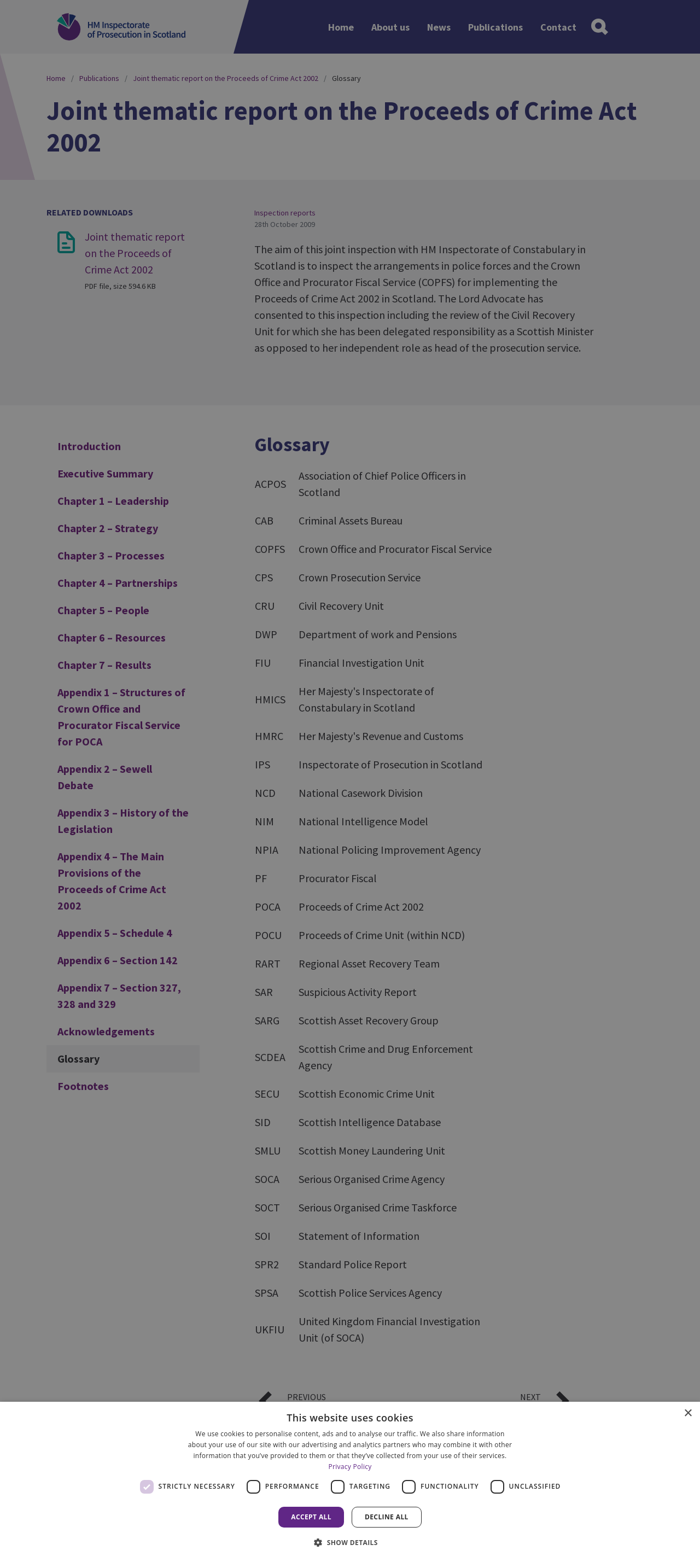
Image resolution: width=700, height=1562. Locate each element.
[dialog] (350, 1482)
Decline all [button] (387, 1517)
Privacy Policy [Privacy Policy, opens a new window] (349, 1466)
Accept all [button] (311, 1517)
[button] (350, 1542)
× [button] (688, 1413)
